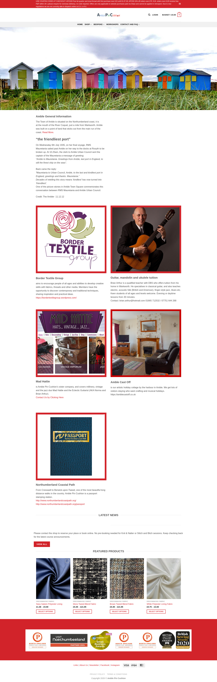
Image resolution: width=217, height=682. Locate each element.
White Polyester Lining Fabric (160, 604)
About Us (84, 665)
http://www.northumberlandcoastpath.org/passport (60, 504)
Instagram (115, 665)
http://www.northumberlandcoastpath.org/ (56, 500)
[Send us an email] (180, 4)
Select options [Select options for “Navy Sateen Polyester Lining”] (45, 611)
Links (76, 665)
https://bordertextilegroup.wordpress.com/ (56, 298)
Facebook (104, 665)
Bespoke (99, 24)
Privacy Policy (97, 674)
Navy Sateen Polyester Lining (49, 604)
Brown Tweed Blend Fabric (122, 604)
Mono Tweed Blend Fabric (84, 604)
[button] (171, 15)
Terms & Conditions (117, 674)
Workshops (112, 24)
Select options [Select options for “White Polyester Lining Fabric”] (156, 611)
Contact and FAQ (130, 24)
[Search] (149, 14)
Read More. (48, 132)
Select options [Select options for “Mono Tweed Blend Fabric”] (82, 611)
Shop (88, 24)
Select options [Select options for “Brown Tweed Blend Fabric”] (119, 611)
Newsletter (94, 665)
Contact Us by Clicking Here (50, 397)
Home (80, 24)
